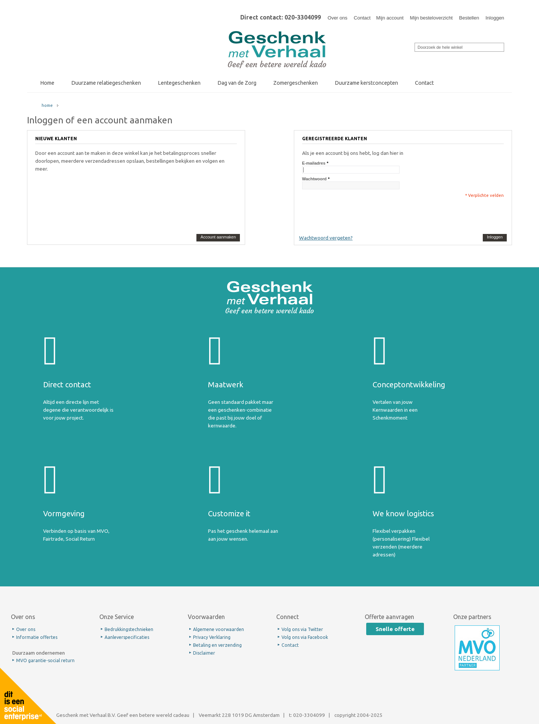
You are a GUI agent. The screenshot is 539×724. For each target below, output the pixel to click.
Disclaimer (204, 653)
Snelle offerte (395, 629)
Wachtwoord (314, 179)
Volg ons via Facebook (304, 637)
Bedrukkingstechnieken (129, 629)
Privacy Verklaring (212, 637)
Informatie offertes (36, 637)
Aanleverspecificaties (127, 637)
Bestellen (469, 18)
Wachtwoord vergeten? (326, 238)
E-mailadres (313, 163)
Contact (362, 18)
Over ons (337, 18)
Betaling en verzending (217, 645)
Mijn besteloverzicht (431, 18)
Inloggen (494, 18)
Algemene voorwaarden (218, 629)
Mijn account (390, 18)
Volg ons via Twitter (302, 629)
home (47, 105)
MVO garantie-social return (45, 660)
